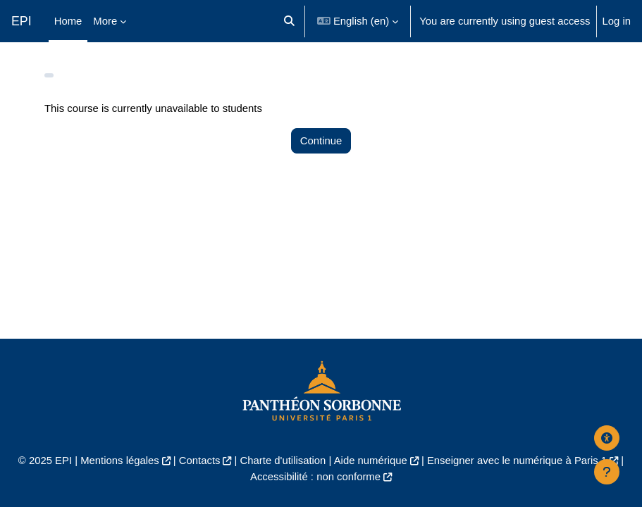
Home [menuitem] (68, 21)
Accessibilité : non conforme (315, 476)
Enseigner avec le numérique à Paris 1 (517, 460)
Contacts (200, 460)
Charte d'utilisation (283, 460)
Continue (321, 140)
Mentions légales (119, 460)
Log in (617, 21)
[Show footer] (606, 471)
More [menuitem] (105, 21)
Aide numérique (370, 460)
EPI (21, 21)
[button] (289, 21)
